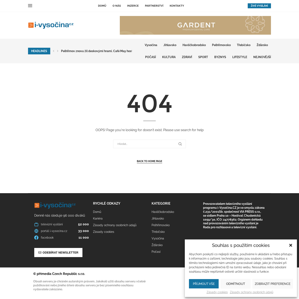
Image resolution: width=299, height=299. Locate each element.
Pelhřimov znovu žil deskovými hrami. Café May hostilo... (99, 51)
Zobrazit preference (272, 284)
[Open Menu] (30, 6)
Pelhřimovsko (221, 45)
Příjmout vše (204, 284)
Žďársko (262, 45)
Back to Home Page (149, 161)
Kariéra (98, 218)
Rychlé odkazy (106, 203)
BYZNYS (220, 57)
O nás (117, 5)
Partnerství (154, 5)
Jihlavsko (169, 45)
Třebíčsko (243, 45)
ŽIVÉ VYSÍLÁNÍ (259, 5)
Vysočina (151, 45)
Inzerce (133, 5)
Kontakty (177, 5)
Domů (102, 5)
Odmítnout (235, 284)
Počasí (150, 57)
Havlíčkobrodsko (194, 45)
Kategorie (161, 203)
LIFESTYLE (239, 57)
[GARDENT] (195, 25)
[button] (291, 245)
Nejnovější (262, 57)
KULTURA (169, 57)
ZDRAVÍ (187, 57)
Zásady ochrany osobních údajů (251, 292)
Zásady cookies (217, 292)
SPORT (203, 57)
